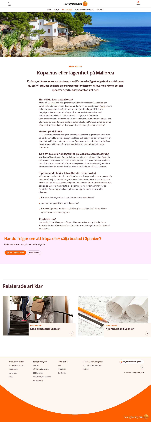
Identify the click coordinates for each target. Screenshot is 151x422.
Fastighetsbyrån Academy (42, 377)
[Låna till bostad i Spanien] (72, 333)
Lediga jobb (13, 373)
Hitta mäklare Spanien (84, 10)
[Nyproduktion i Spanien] (147, 333)
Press (10, 377)
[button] (138, 3)
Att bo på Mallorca (47, 102)
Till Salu (100, 10)
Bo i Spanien (67, 10)
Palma (102, 106)
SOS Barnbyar (38, 373)
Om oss (36, 365)
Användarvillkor (38, 381)
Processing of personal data (92, 365)
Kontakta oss (13, 369)
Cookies (85, 369)
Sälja (56, 10)
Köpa (49, 10)
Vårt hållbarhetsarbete (41, 369)
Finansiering (62, 369)
